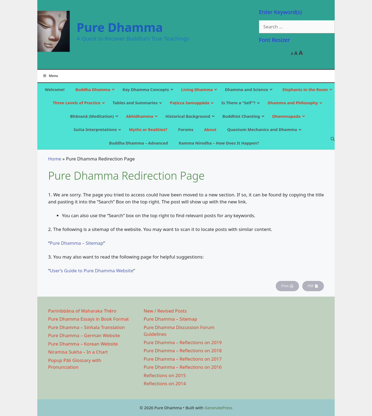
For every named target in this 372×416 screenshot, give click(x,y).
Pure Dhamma (120, 27)
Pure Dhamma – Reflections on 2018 (183, 350)
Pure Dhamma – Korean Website (83, 344)
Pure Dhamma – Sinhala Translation (86, 327)
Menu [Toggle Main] (50, 75)
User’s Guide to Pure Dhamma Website (91, 270)
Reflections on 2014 (165, 383)
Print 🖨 (287, 286)
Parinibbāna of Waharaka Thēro (82, 311)
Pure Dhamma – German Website (84, 335)
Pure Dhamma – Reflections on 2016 (183, 367)
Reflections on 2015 (165, 375)
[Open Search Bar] (333, 138)
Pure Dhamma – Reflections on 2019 (183, 342)
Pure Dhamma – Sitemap (76, 243)
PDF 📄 (313, 286)
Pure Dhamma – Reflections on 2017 (183, 359)
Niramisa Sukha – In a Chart (78, 352)
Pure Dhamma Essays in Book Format (88, 319)
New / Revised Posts (165, 311)
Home (54, 159)
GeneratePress (218, 407)
